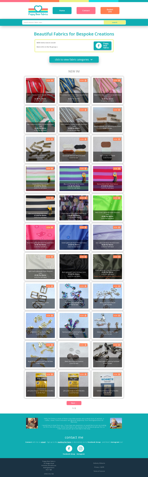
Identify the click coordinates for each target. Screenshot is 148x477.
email (43, 442)
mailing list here (64, 442)
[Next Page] (74, 403)
